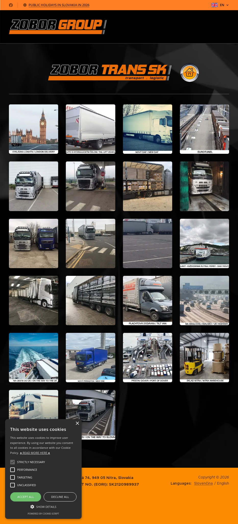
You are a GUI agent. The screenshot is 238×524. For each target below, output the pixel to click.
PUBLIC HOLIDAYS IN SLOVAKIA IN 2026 (59, 5)
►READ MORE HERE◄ (35, 453)
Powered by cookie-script (43, 513)
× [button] (77, 423)
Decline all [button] (60, 497)
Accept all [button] (25, 497)
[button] (43, 506)
